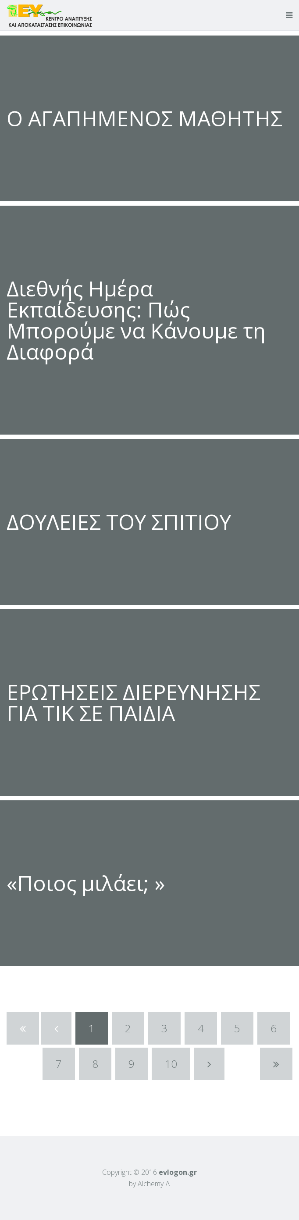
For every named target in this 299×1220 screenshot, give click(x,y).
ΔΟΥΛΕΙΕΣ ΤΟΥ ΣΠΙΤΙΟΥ (119, 521)
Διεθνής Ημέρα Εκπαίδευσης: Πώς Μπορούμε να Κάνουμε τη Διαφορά (136, 320)
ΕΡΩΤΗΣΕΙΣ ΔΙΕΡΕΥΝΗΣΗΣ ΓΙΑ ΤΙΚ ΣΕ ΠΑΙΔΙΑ (133, 702)
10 (171, 1063)
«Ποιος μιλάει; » (86, 883)
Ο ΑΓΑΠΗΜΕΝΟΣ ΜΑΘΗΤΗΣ (144, 118)
